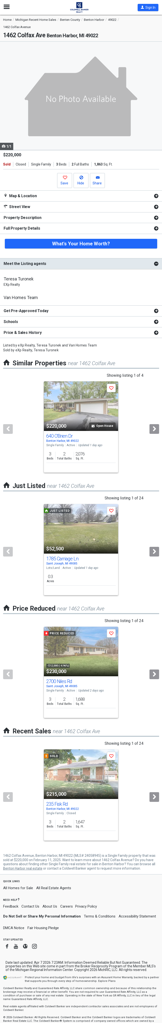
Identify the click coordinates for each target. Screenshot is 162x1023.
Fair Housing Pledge (43, 928)
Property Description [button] (22, 217)
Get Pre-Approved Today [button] (26, 310)
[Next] (154, 429)
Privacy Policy (86, 906)
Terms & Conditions (99, 916)
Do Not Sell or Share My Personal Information (42, 916)
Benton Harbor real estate (22, 868)
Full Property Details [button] (22, 228)
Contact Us (30, 906)
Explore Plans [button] (106, 981)
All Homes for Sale (18, 888)
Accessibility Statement (137, 916)
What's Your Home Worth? (81, 244)
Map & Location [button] (20, 196)
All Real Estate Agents (53, 888)
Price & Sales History (23, 332)
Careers (66, 906)
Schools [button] (11, 321)
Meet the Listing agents (25, 263)
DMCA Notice (13, 928)
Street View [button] (17, 206)
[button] (148, 7)
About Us (49, 906)
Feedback (10, 906)
